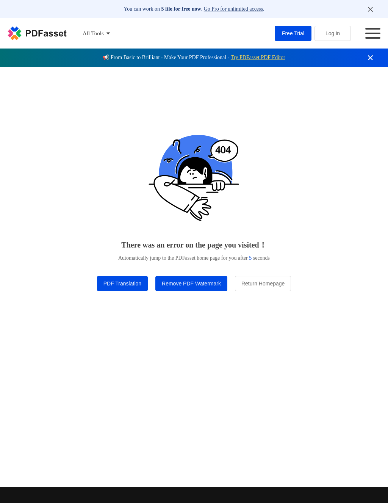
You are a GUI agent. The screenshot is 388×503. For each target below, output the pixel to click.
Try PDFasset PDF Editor (258, 57)
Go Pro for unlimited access (233, 9)
